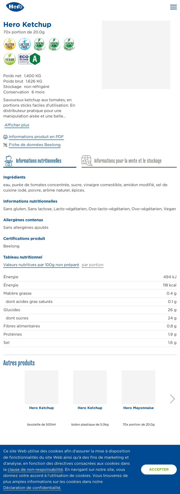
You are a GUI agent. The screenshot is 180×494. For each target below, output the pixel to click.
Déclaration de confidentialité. (32, 487)
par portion (92, 264)
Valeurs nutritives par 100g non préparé (41, 264)
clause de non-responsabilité (35, 469)
